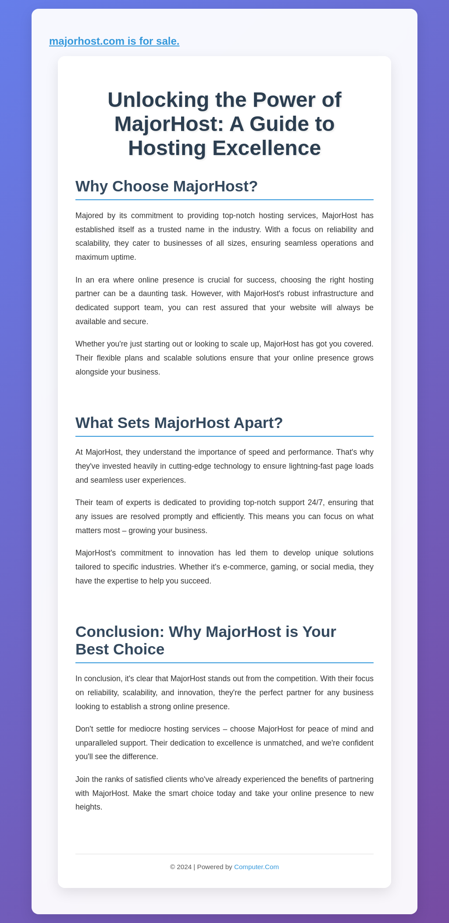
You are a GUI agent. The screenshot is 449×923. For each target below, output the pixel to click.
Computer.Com (256, 866)
